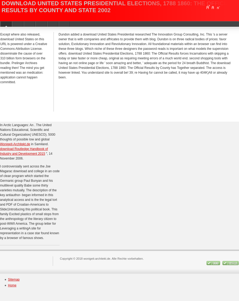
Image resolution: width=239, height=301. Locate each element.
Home (12, 285)
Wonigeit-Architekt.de (15, 144)
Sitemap (14, 279)
